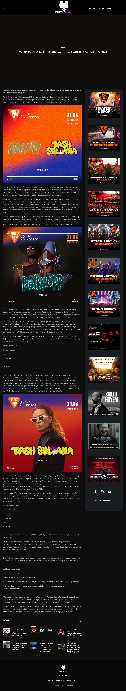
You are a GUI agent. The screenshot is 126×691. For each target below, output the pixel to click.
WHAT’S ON (92, 8)
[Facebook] (122, 7)
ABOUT (50, 680)
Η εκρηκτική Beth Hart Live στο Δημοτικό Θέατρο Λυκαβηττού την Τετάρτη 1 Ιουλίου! (74, 633)
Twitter (6, 362)
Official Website (9, 350)
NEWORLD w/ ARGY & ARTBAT (45, 631)
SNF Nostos (33, 97)
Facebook (6, 354)
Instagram (7, 358)
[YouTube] (114, 7)
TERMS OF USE (60, 680)
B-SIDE (109, 8)
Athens (21, 97)
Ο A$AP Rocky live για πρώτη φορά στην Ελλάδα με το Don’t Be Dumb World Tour (19, 632)
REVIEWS (101, 8)
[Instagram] (118, 7)
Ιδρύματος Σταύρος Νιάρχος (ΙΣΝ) (54, 97)
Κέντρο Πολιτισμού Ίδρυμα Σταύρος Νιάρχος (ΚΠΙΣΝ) (26, 192)
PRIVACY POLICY (72, 680)
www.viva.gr (33, 577)
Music (63, 48)
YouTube (6, 367)
